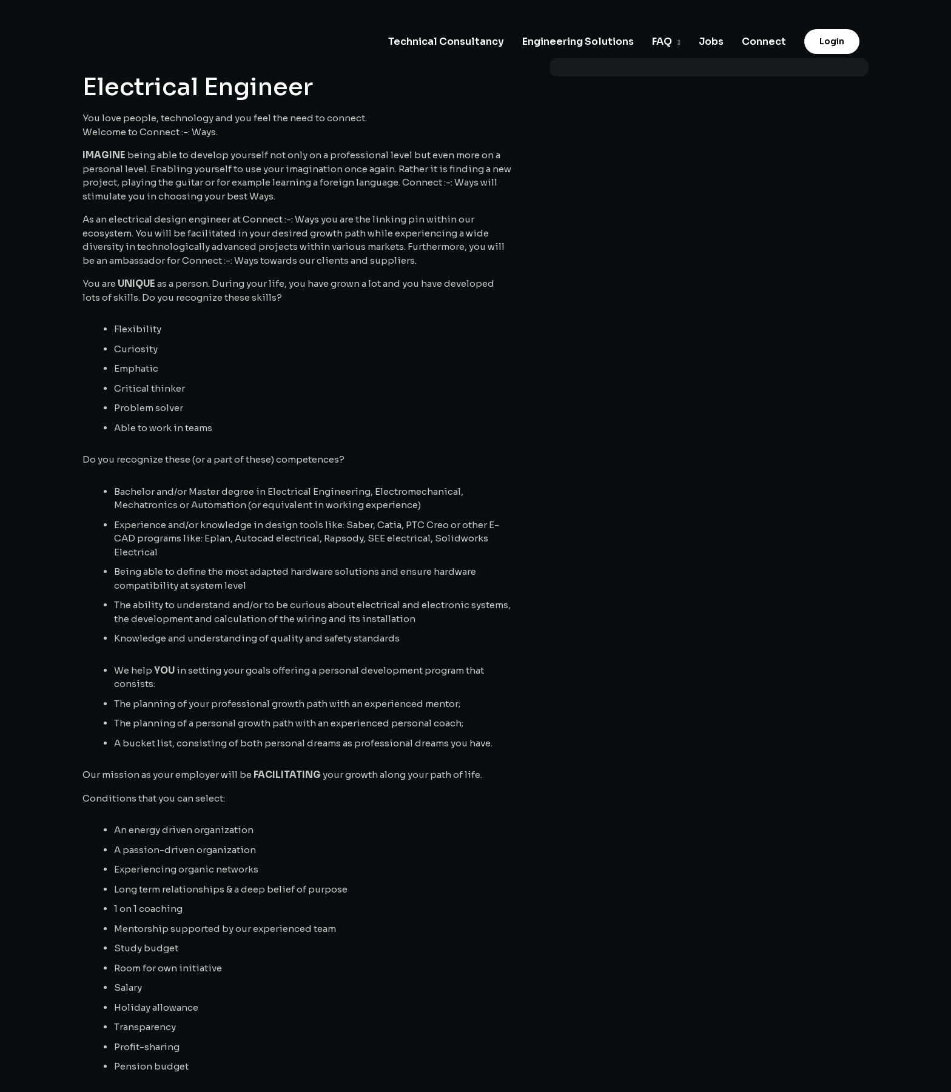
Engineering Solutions (578, 41)
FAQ (662, 41)
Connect (764, 41)
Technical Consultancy (446, 41)
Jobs (711, 41)
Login (831, 41)
